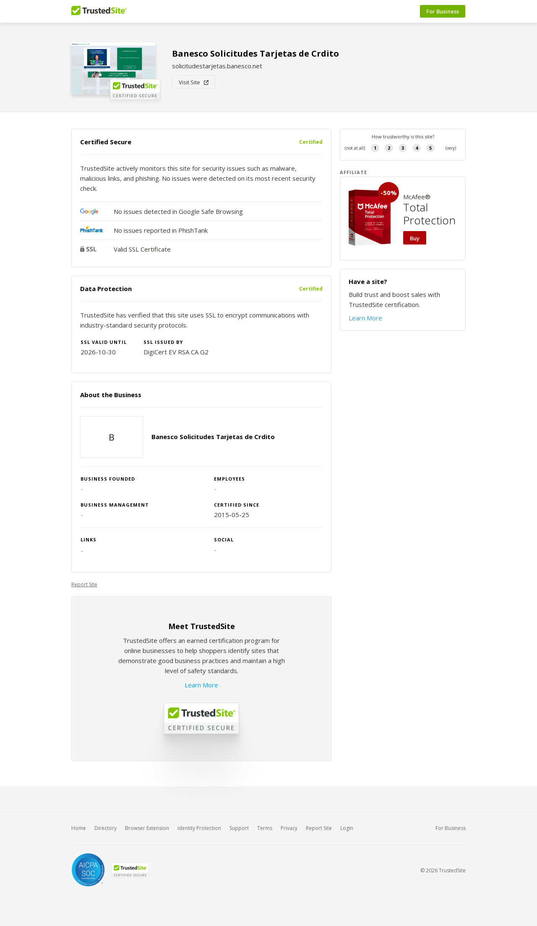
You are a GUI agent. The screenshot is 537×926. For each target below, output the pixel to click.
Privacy (289, 828)
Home (78, 828)
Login (346, 828)
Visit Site (194, 82)
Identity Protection (199, 828)
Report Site (84, 584)
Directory (105, 828)
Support (239, 828)
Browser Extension (147, 828)
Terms (264, 828)
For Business (442, 11)
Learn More (201, 685)
